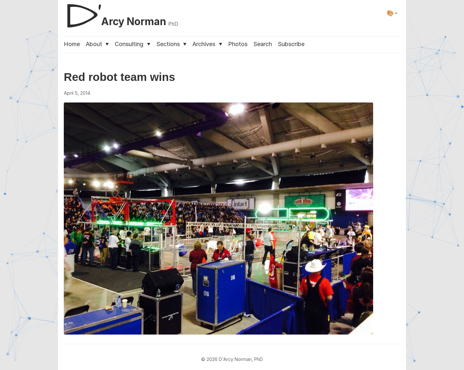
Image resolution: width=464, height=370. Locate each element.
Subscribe (291, 44)
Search (262, 44)
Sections (171, 44)
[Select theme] (392, 13)
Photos (237, 44)
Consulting (132, 44)
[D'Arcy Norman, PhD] (121, 13)
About (97, 44)
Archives (207, 44)
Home (72, 44)
